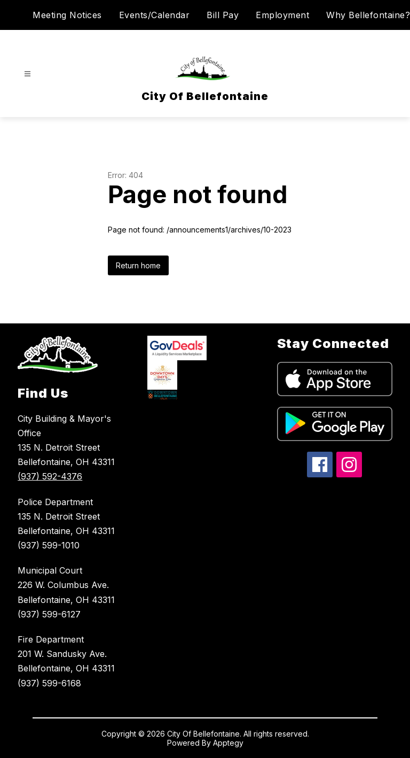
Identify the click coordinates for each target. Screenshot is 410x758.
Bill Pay (223, 15)
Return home (138, 265)
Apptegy (228, 742)
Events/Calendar (154, 15)
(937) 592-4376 (50, 476)
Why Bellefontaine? (368, 15)
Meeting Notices (67, 15)
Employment (282, 15)
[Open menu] (27, 74)
